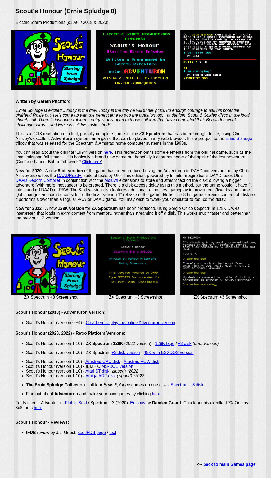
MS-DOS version (117, 366)
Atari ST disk (97, 371)
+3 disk (184, 343)
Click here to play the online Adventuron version (130, 322)
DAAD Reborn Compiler (37, 180)
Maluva (111, 180)
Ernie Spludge (238, 138)
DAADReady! (69, 175)
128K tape (164, 343)
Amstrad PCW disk (141, 361)
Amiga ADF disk (100, 376)
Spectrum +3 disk (186, 385)
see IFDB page (92, 432)
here (107, 152)
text (112, 432)
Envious (137, 403)
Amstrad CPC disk (102, 361)
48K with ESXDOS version (169, 352)
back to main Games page (229, 464)
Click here (91, 162)
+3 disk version (126, 352)
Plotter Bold (76, 403)
